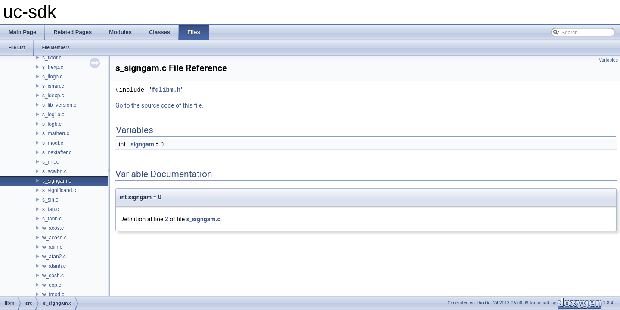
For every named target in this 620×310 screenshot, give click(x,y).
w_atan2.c (54, 257)
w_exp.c (51, 285)
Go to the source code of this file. (159, 105)
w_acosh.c (54, 238)
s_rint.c (50, 162)
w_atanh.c (54, 266)
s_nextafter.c (56, 152)
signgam (142, 144)
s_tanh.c (52, 219)
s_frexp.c (52, 67)
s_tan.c (50, 209)
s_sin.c (50, 200)
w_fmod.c (53, 294)
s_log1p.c (53, 115)
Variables (608, 60)
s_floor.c (52, 58)
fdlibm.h (166, 90)
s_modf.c (52, 143)
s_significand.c (59, 190)
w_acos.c (53, 228)
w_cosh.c (53, 276)
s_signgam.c (56, 181)
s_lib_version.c (59, 105)
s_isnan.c (53, 86)
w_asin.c (52, 247)
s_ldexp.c (53, 96)
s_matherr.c (55, 133)
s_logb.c (52, 124)
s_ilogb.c (52, 77)
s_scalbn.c (54, 171)
